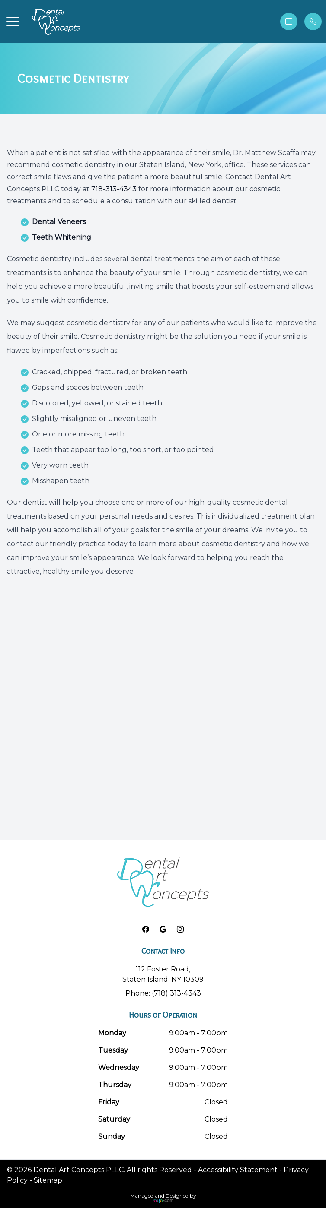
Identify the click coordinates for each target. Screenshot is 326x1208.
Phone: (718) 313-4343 (163, 993)
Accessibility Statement (238, 1170)
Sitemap (48, 1180)
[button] (13, 21)
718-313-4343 (114, 189)
